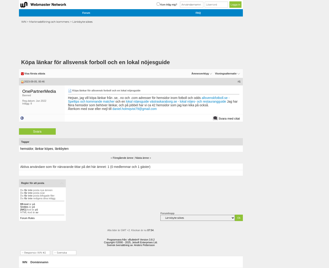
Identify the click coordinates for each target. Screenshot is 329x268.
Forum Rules (27, 218)
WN (23, 21)
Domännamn (39, 262)
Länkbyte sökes (82, 21)
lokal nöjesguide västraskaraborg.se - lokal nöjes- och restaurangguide (176, 101)
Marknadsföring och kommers (49, 21)
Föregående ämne (123, 157)
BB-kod (24, 204)
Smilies (24, 206)
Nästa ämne (142, 157)
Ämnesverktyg (200, 73)
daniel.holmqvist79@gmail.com (134, 109)
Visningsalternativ (226, 73)
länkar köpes (44, 148)
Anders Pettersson (144, 245)
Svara (37, 131)
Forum (86, 12)
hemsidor (26, 148)
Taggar (25, 141)
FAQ (198, 12)
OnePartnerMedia (39, 91)
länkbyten (62, 148)
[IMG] (23, 209)
